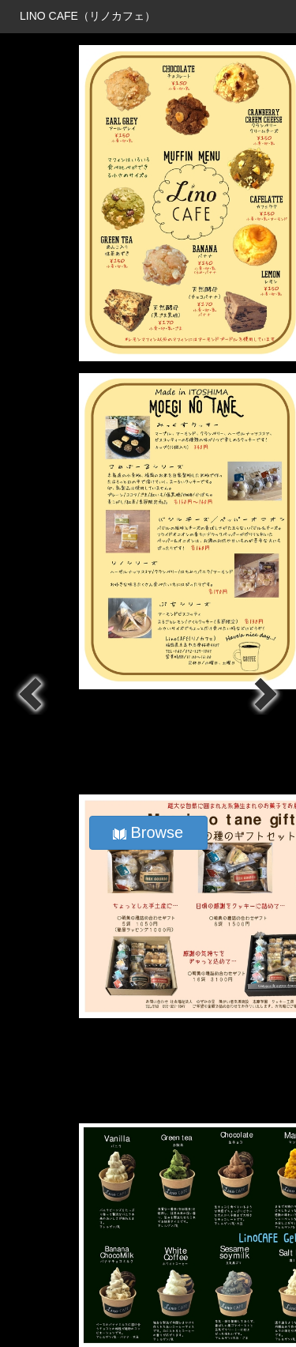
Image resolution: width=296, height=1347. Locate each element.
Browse (148, 832)
